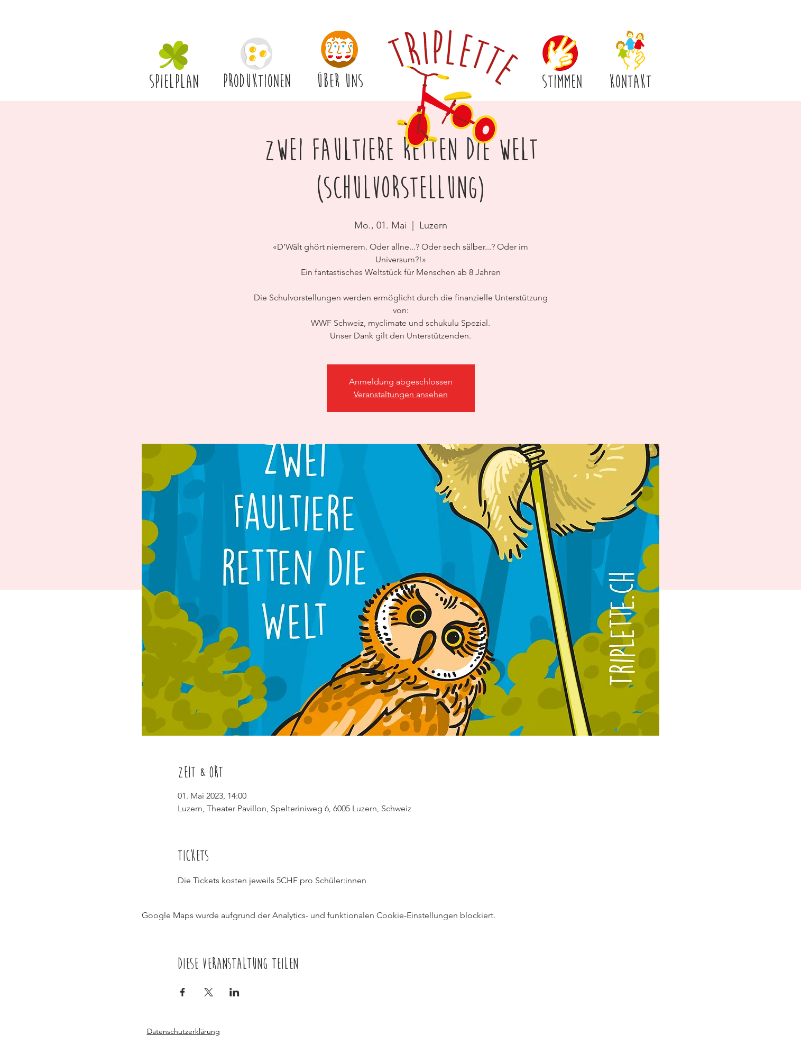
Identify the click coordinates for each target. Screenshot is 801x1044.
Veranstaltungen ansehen (401, 394)
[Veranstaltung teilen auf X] (209, 992)
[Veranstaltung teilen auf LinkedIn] (234, 992)
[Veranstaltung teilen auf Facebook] (183, 992)
